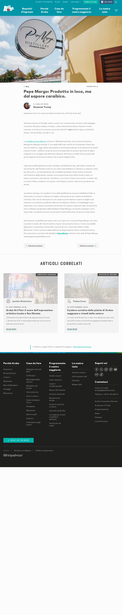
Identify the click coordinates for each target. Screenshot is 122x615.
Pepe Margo (62, 233)
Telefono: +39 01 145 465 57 (106, 394)
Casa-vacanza (55, 380)
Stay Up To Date (18, 440)
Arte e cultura (32, 396)
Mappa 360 (77, 384)
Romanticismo (9, 373)
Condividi (92, 86)
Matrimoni (8, 393)
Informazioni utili (79, 376)
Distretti (75, 380)
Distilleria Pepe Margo (36, 141)
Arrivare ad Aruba (57, 394)
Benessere (7, 381)
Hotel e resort (55, 376)
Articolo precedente (34, 246)
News (65, 2)
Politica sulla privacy (44, 451)
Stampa (98, 417)
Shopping (30, 406)
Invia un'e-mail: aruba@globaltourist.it (105, 389)
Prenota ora (91, 2)
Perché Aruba (11, 363)
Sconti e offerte (44, 2)
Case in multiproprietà (55, 385)
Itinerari (29, 418)
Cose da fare (33, 363)
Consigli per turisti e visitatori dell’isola (57, 417)
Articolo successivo (88, 246)
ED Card (106, 2)
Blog (57, 2)
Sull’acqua (30, 376)
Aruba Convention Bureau (106, 401)
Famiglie (7, 389)
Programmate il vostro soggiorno (57, 366)
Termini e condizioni (22, 451)
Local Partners (101, 421)
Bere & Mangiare (10, 385)
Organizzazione (102, 409)
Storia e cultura (79, 372)
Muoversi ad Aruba (54, 399)
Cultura (6, 377)
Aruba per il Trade (102, 405)
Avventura (7, 369)
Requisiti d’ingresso (82, 347)
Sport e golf (31, 414)
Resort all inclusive (57, 390)
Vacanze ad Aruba (57, 411)
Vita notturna (32, 392)
